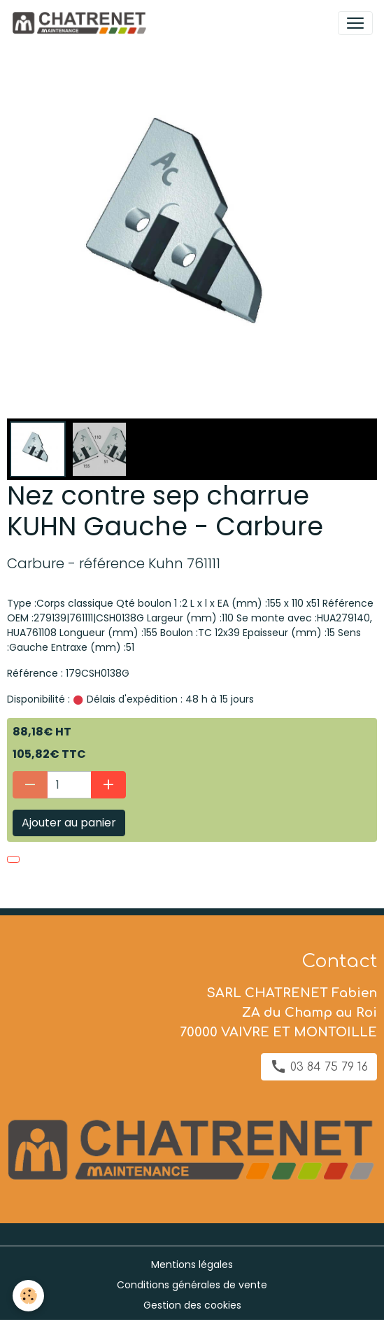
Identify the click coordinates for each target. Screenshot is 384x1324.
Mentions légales (192, 1265)
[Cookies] (28, 1295)
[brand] (81, 23)
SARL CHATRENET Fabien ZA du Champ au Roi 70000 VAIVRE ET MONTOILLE (278, 1012)
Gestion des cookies (192, 1305)
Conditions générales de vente (192, 1285)
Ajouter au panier (69, 823)
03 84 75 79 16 (319, 1066)
